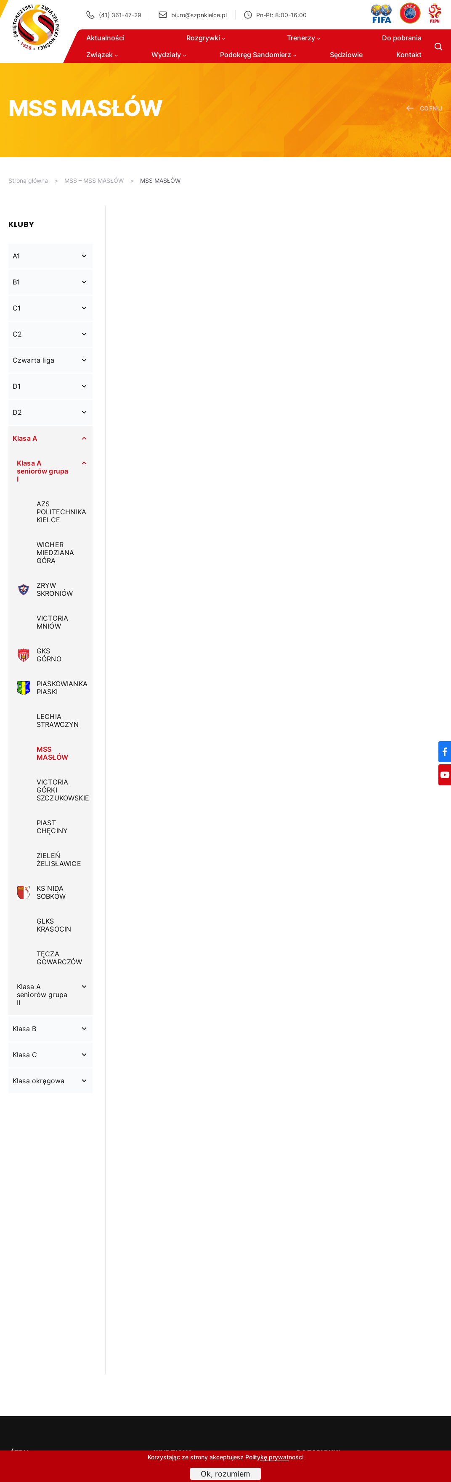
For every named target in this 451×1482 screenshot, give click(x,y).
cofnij (424, 108)
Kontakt (409, 54)
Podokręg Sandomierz (258, 54)
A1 (16, 256)
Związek (102, 54)
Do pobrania (402, 38)
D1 (17, 386)
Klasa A (25, 438)
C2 (17, 334)
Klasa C (25, 1054)
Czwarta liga (33, 360)
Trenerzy (303, 38)
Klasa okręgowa (38, 1081)
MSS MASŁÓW (160, 180)
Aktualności (105, 38)
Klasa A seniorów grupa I (42, 471)
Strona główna (28, 180)
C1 (17, 308)
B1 (16, 282)
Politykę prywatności (274, 1457)
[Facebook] (444, 751)
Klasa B (24, 1028)
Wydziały (168, 54)
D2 (17, 412)
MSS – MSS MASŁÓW (94, 180)
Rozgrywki (205, 38)
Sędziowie (346, 54)
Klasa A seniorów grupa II (42, 994)
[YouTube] (444, 774)
